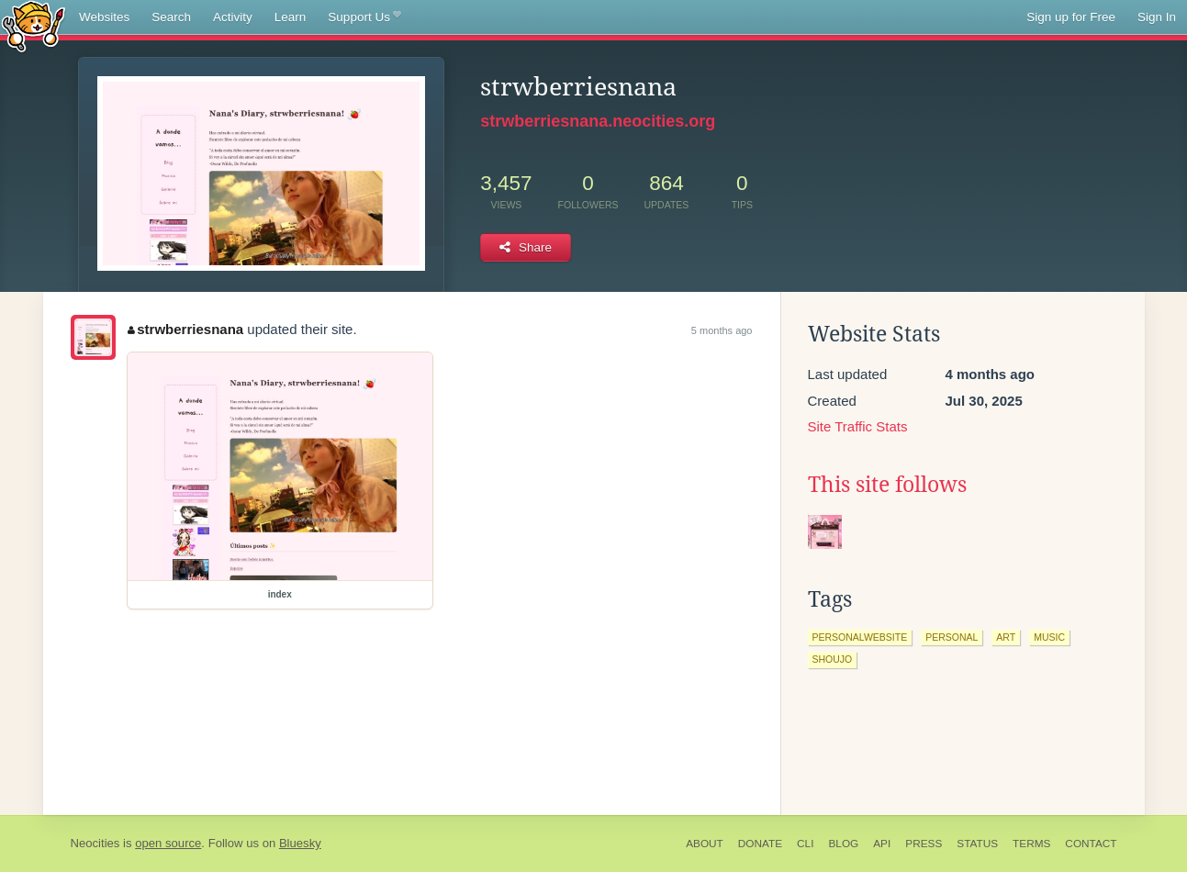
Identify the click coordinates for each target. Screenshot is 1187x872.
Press (923, 843)
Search (171, 17)
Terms (1031, 843)
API (881, 843)
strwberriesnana (185, 329)
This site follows (887, 485)
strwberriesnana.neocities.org (597, 121)
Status (977, 843)
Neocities (95, 843)
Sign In (1156, 17)
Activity (232, 17)
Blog (843, 843)
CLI (805, 843)
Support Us (364, 17)
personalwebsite (860, 637)
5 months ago (722, 330)
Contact (1090, 843)
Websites (104, 17)
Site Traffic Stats (858, 426)
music (1049, 637)
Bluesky (300, 843)
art (1005, 637)
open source (168, 843)
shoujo (832, 659)
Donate (760, 843)
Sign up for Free (1070, 17)
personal (951, 637)
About (704, 843)
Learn (290, 17)
